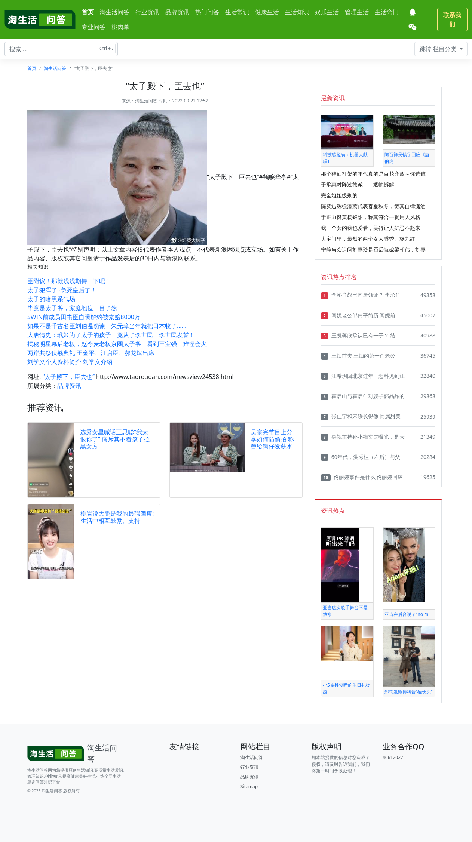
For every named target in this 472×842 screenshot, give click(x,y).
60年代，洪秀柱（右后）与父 (360, 457)
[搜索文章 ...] (61, 49)
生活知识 (297, 12)
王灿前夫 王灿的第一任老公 (358, 356)
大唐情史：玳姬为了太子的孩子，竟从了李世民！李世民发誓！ (111, 335)
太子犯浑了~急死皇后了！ (61, 290)
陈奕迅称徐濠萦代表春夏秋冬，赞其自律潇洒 (373, 206)
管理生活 (357, 12)
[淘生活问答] (40, 19)
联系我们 (452, 19)
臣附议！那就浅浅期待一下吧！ (69, 281)
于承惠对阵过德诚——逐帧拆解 (357, 184)
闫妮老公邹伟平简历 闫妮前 (358, 315)
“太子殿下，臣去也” (68, 377)
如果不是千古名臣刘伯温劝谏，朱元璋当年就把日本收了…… (106, 326)
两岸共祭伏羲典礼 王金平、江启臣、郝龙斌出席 (90, 353)
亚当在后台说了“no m (406, 614)
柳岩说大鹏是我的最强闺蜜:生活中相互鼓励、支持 (117, 517)
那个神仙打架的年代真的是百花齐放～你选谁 (373, 173)
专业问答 (93, 27)
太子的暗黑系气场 (51, 299)
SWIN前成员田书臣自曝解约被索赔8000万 (83, 317)
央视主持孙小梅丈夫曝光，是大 (363, 437)
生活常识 (237, 12)
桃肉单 (120, 27)
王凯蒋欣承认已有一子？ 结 (358, 335)
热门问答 (207, 12)
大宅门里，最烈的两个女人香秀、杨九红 (368, 238)
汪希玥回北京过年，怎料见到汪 (363, 376)
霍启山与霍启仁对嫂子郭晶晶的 (363, 396)
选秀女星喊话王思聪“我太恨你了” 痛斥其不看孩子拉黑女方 (115, 439)
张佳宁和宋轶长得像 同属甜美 (361, 416)
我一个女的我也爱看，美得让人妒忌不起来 (370, 227)
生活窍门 (387, 12)
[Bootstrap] (76, 753)
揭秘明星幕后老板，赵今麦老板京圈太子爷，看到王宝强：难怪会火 (117, 344)
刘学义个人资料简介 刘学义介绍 (70, 362)
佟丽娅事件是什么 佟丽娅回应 (362, 477)
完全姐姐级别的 (339, 195)
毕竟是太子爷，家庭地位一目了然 (72, 308)
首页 (88, 12)
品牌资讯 (177, 12)
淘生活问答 (114, 12)
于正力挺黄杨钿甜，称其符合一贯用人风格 (370, 216)
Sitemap (249, 786)
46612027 (393, 757)
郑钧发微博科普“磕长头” (408, 691)
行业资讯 (147, 12)
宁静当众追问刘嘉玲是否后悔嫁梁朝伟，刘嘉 (373, 249)
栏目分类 (438, 49)
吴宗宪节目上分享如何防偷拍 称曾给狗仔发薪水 (272, 439)
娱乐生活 (327, 12)
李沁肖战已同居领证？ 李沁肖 (361, 295)
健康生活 (267, 12)
